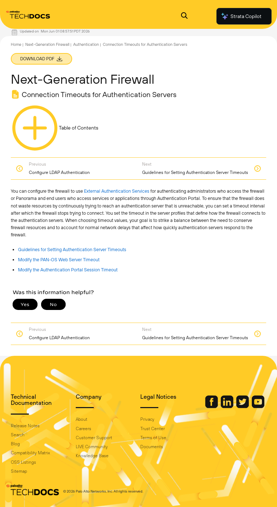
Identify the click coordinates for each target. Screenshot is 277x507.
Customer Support (94, 437)
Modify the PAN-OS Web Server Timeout (59, 259)
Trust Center (152, 428)
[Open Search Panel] (184, 16)
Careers (83, 428)
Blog (15, 443)
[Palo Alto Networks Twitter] (243, 406)
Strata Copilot (240, 16)
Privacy (147, 419)
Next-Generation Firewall (47, 44)
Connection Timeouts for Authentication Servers (145, 44)
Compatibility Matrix (30, 452)
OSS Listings (23, 462)
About (81, 419)
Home (16, 44)
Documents (151, 446)
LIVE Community (92, 446)
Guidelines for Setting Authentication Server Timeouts (72, 249)
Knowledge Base (92, 455)
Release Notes (25, 425)
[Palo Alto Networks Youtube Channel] (258, 406)
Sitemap (19, 471)
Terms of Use (153, 437)
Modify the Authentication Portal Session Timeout (68, 269)
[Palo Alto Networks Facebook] (212, 406)
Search (18, 434)
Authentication (86, 44)
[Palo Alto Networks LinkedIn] (227, 406)
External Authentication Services (116, 191)
